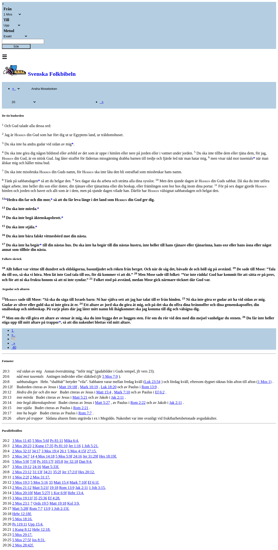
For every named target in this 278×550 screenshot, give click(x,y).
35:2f (57, 472)
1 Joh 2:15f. (60, 509)
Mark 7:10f (78, 482)
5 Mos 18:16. (22, 519)
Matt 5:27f (42, 493)
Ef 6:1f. (93, 482)
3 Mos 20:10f (22, 493)
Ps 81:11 (56, 441)
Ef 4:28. (54, 498)
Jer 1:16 (75, 446)
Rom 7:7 (85, 413)
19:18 (54, 488)
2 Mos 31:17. (40, 477)
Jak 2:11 (117, 397)
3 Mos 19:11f (22, 498)
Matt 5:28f (20, 509)
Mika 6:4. (71, 441)
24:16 (77, 456)
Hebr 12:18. (41, 529)
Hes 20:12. (86, 472)
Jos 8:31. (38, 540)
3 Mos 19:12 (21, 467)
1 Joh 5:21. (90, 446)
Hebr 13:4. (76, 493)
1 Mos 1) (265, 382)
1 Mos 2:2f (20, 477)
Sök (16, 46)
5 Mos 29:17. (22, 535)
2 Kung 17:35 (42, 446)
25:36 (42, 498)
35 (35, 498)
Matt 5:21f (40, 488)
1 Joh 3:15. (97, 488)
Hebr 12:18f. (22, 514)
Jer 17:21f (69, 472)
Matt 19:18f (68, 387)
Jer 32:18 (71, 461)
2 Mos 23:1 (21, 503)
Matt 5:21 (79, 397)
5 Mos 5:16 (39, 482)
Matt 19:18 (58, 503)
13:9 (47, 509)
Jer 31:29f (90, 456)
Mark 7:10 (122, 392)
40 (13, 347)
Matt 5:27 (102, 403)
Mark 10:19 (89, 387)
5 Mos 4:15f (77, 451)
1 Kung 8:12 (21, 529)
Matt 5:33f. (50, 467)
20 (13, 339)
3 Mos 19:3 (21, 482)
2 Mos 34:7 (21, 456)
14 (32, 456)
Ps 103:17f (45, 461)
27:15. (92, 451)
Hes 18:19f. (108, 456)
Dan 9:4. (85, 461)
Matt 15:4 (103, 392)
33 (51, 482)
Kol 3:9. (73, 503)
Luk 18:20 (108, 387)
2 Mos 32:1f (21, 451)
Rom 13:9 (149, 387)
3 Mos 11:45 (21, 441)
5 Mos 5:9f (63, 456)
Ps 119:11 (19, 524)
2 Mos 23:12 (21, 472)
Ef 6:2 (160, 392)
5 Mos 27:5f (21, 540)
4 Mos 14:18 (45, 456)
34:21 (47, 472)
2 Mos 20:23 (21, 446)
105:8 (58, 461)
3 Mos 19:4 (50, 451)
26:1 (63, 451)
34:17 (36, 451)
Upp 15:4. (35, 524)
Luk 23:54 (152, 382)
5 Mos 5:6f (40, 441)
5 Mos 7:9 (110, 376)
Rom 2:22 (138, 403)
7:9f (33, 461)
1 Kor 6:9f (59, 493)
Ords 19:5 (41, 503)
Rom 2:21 (81, 408)
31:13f (37, 472)
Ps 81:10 (61, 446)
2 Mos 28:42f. (23, 545)
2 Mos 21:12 (21, 488)
